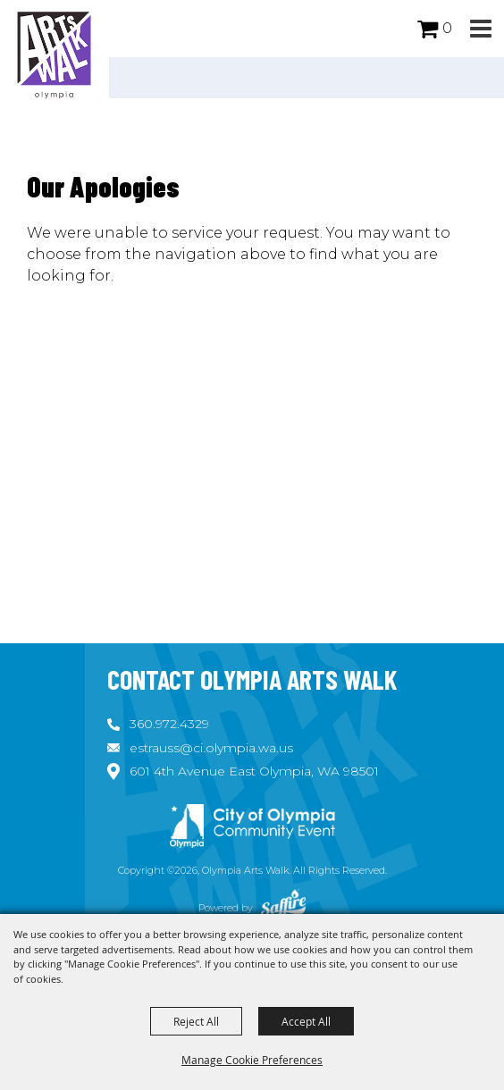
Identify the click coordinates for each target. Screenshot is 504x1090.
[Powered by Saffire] (283, 907)
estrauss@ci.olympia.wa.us (211, 748)
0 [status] (447, 28)
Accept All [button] (306, 1021)
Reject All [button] (196, 1021)
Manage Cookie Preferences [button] (252, 1059)
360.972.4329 (169, 724)
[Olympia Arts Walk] (54, 53)
